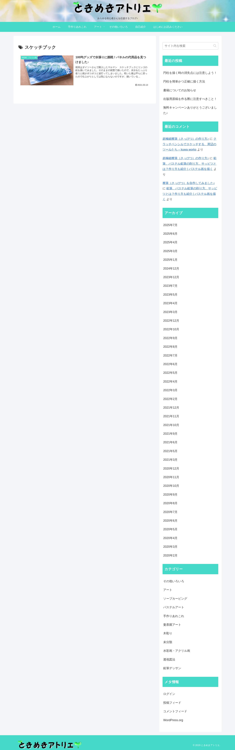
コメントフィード (175, 711)
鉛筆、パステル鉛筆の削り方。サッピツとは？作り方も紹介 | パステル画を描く (189, 164)
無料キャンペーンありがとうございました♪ (190, 110)
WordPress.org (173, 720)
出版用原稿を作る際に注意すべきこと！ (190, 99)
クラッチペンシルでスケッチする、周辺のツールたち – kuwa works (189, 144)
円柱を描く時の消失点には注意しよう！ (190, 73)
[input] (190, 46)
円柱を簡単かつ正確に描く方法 (184, 81)
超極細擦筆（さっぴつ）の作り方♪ (186, 138)
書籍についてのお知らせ (179, 90)
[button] (215, 46)
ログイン (169, 694)
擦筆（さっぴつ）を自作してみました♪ (189, 183)
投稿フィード (172, 702)
